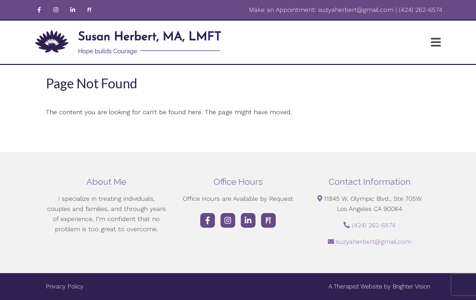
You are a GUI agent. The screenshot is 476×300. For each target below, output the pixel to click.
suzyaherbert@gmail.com (373, 241)
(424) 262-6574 (374, 225)
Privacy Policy (65, 286)
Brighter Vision (411, 286)
